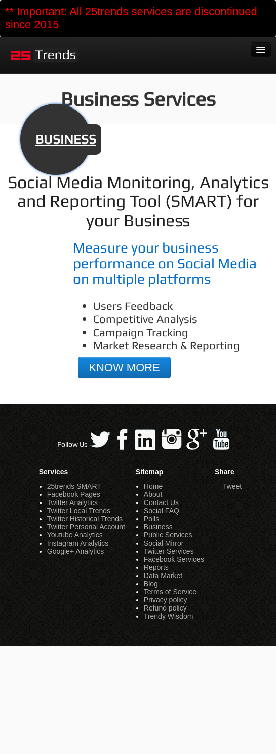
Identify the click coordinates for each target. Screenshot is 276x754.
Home (153, 486)
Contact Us (161, 502)
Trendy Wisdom (168, 616)
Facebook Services (174, 559)
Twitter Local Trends (78, 511)
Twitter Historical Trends (85, 519)
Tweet (232, 486)
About (153, 494)
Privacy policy (165, 600)
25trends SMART (74, 486)
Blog (151, 584)
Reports (156, 567)
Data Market (163, 575)
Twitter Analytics (72, 502)
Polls (151, 519)
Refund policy (165, 608)
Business (158, 527)
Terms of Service (170, 592)
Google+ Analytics (75, 551)
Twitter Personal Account (86, 527)
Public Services (168, 535)
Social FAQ (161, 511)
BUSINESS (65, 139)
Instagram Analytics (77, 543)
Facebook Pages (73, 494)
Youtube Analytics (75, 535)
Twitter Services (169, 551)
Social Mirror (164, 543)
